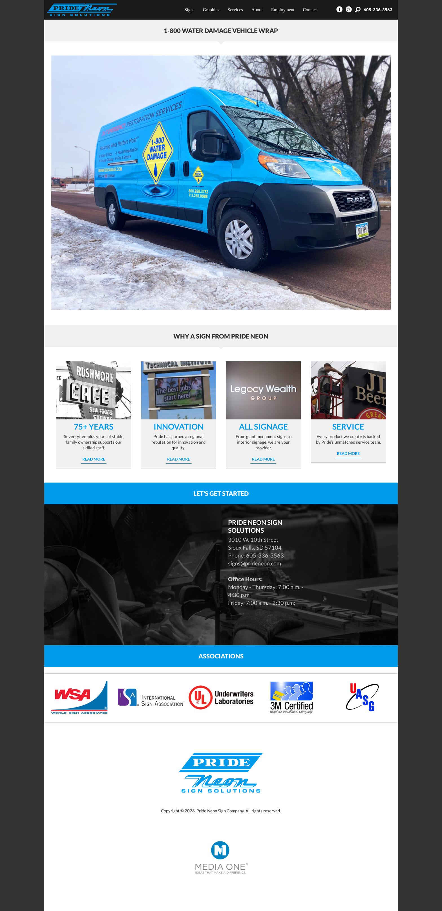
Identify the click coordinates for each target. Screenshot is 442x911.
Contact (310, 9)
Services (235, 9)
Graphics (211, 9)
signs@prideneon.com (254, 563)
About (257, 9)
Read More (93, 459)
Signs (189, 9)
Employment (283, 9)
